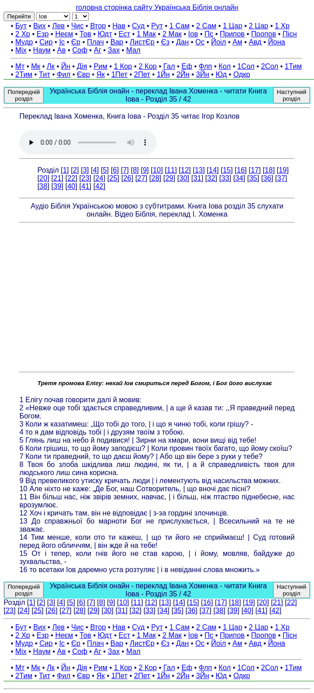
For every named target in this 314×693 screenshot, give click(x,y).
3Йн (202, 74)
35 (253, 178)
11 (171, 170)
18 (269, 170)
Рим (100, 66)
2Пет (142, 74)
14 (213, 170)
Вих (39, 26)
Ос (199, 42)
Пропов (263, 34)
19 (283, 170)
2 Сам (206, 26)
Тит (44, 74)
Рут (157, 26)
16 (241, 170)
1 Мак (146, 34)
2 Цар (258, 26)
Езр (42, 34)
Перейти (19, 16)
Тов (85, 34)
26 (127, 178)
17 (255, 170)
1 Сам (179, 26)
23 (85, 178)
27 (141, 178)
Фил (63, 74)
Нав (118, 26)
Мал (133, 50)
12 (185, 170)
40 (71, 186)
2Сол (269, 66)
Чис (77, 26)
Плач (95, 42)
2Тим (23, 74)
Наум (41, 50)
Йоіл (218, 42)
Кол (224, 66)
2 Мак (172, 34)
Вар (117, 42)
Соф (80, 50)
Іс (62, 42)
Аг (98, 50)
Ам (238, 42)
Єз (165, 42)
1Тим (293, 66)
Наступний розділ (291, 95)
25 (113, 178)
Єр (75, 42)
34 (239, 178)
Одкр (241, 74)
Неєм (64, 34)
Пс (208, 34)
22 (71, 178)
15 (227, 170)
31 (197, 178)
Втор (98, 26)
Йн (65, 66)
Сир (46, 42)
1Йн (163, 74)
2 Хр (22, 34)
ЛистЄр (142, 42)
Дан (182, 42)
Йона (276, 42)
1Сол (245, 66)
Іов (193, 34)
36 (267, 178)
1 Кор (123, 66)
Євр (83, 74)
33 (225, 178)
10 (157, 170)
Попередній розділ (24, 95)
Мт (20, 66)
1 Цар (232, 26)
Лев (58, 26)
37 (281, 178)
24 (99, 178)
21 (57, 178)
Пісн (290, 34)
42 (99, 186)
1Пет (119, 74)
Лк (51, 66)
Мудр (24, 42)
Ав (61, 50)
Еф (186, 66)
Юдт (104, 34)
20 (44, 178)
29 (169, 178)
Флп (205, 66)
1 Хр (282, 26)
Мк (35, 66)
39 (57, 186)
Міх (21, 50)
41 (85, 186)
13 (199, 170)
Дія (82, 66)
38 (44, 186)
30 (183, 178)
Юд (221, 74)
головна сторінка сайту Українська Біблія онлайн (157, 7)
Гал (169, 66)
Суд (138, 26)
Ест (124, 34)
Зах (114, 50)
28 (155, 178)
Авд (255, 42)
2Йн (183, 74)
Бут (21, 26)
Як (101, 74)
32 (211, 178)
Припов (232, 34)
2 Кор (148, 66)
